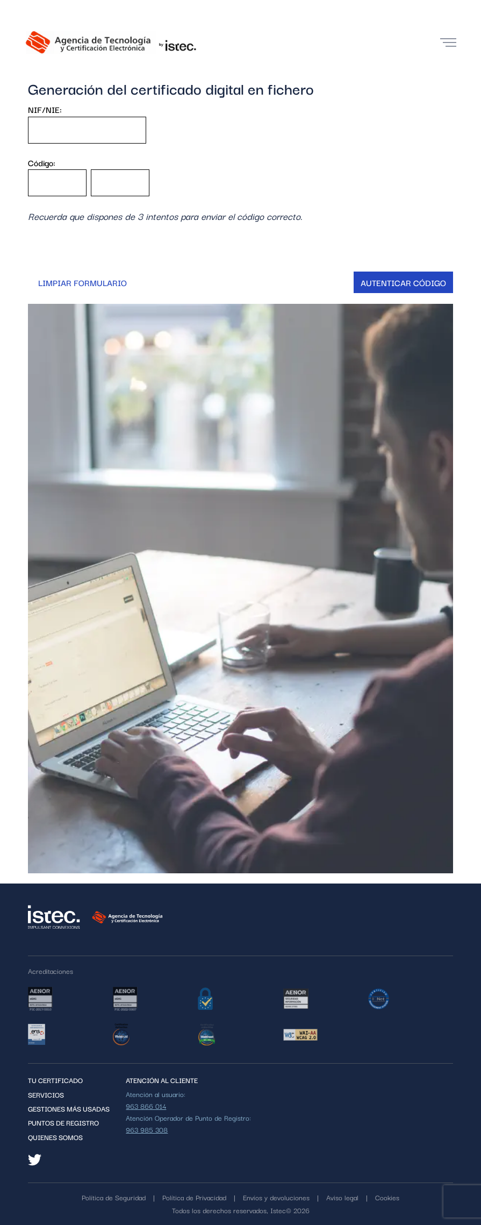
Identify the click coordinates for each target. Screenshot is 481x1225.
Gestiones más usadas (69, 1108)
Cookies (387, 1197)
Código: (41, 162)
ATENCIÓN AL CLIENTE (162, 1079)
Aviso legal (342, 1197)
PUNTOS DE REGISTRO (63, 1122)
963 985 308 (147, 1129)
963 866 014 (146, 1105)
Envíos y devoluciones (276, 1197)
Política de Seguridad (114, 1197)
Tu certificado (55, 1079)
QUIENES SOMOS (55, 1136)
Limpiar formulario (82, 282)
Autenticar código (403, 282)
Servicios (46, 1094)
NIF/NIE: (45, 109)
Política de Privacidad (194, 1197)
